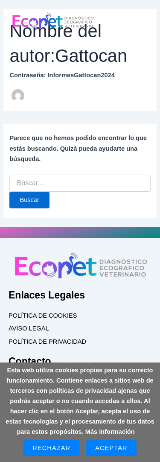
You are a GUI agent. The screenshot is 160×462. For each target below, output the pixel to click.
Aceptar (111, 447)
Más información (110, 431)
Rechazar (51, 447)
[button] (121, 24)
